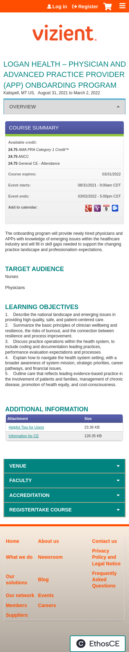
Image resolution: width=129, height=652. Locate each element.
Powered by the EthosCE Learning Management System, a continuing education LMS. (98, 643)
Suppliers (17, 615)
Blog (43, 579)
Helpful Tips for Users (26, 427)
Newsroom (50, 557)
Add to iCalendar (106, 207)
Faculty (20, 480)
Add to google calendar (88, 208)
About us (48, 541)
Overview (22, 106)
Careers (47, 605)
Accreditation (29, 495)
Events (46, 595)
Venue (17, 466)
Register (88, 6)
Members (16, 605)
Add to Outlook (115, 208)
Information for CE (24, 436)
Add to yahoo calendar (97, 208)
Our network (20, 595)
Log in (59, 6)
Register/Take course (40, 509)
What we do (19, 557)
